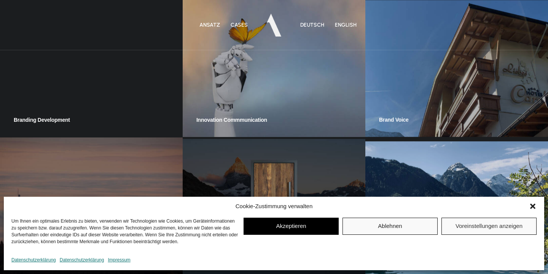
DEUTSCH (312, 25)
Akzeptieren (291, 226)
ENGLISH (346, 25)
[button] (533, 206)
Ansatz (209, 25)
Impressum (119, 260)
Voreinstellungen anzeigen (489, 226)
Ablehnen (390, 226)
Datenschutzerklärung (33, 260)
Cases (239, 25)
